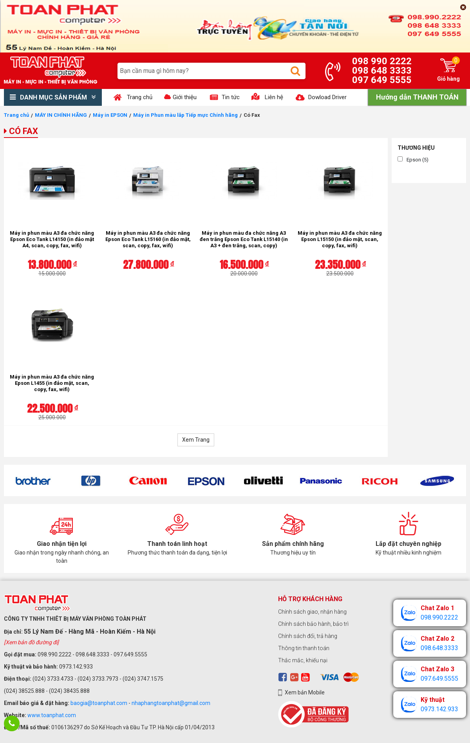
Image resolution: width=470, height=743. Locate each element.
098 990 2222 (382, 61)
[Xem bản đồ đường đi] (31, 642)
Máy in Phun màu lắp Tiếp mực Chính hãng (185, 115)
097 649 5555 (382, 79)
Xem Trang (196, 440)
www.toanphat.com (51, 715)
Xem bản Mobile (305, 692)
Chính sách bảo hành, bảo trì (313, 624)
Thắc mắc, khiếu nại (302, 660)
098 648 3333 (382, 70)
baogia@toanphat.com (98, 703)
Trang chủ (16, 115)
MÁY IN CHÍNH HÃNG (61, 115)
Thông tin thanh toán (303, 648)
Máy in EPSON (110, 115)
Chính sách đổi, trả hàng (307, 636)
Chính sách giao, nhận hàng (312, 612)
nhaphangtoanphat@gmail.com (171, 703)
